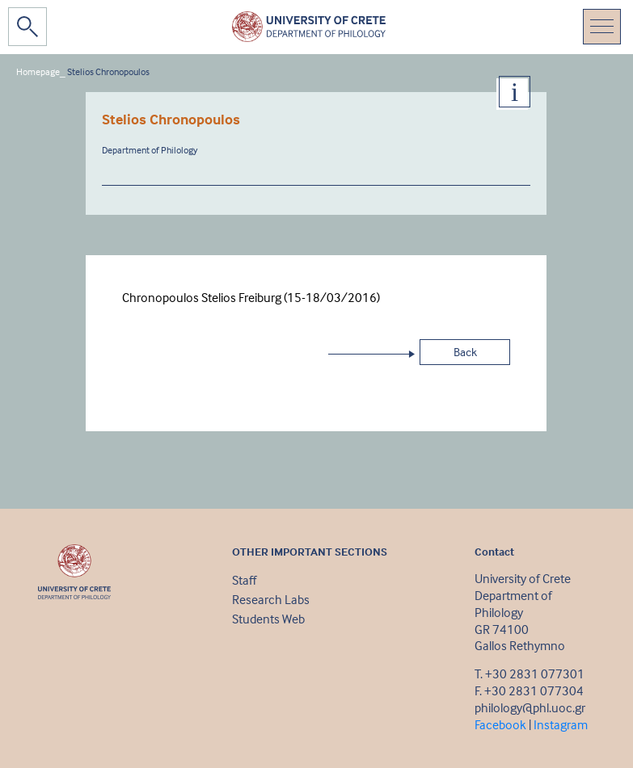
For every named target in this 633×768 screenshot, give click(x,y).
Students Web (268, 619)
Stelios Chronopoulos (108, 71)
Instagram (561, 724)
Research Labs (271, 599)
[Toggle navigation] (602, 26)
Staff (244, 580)
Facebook (500, 724)
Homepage (38, 71)
